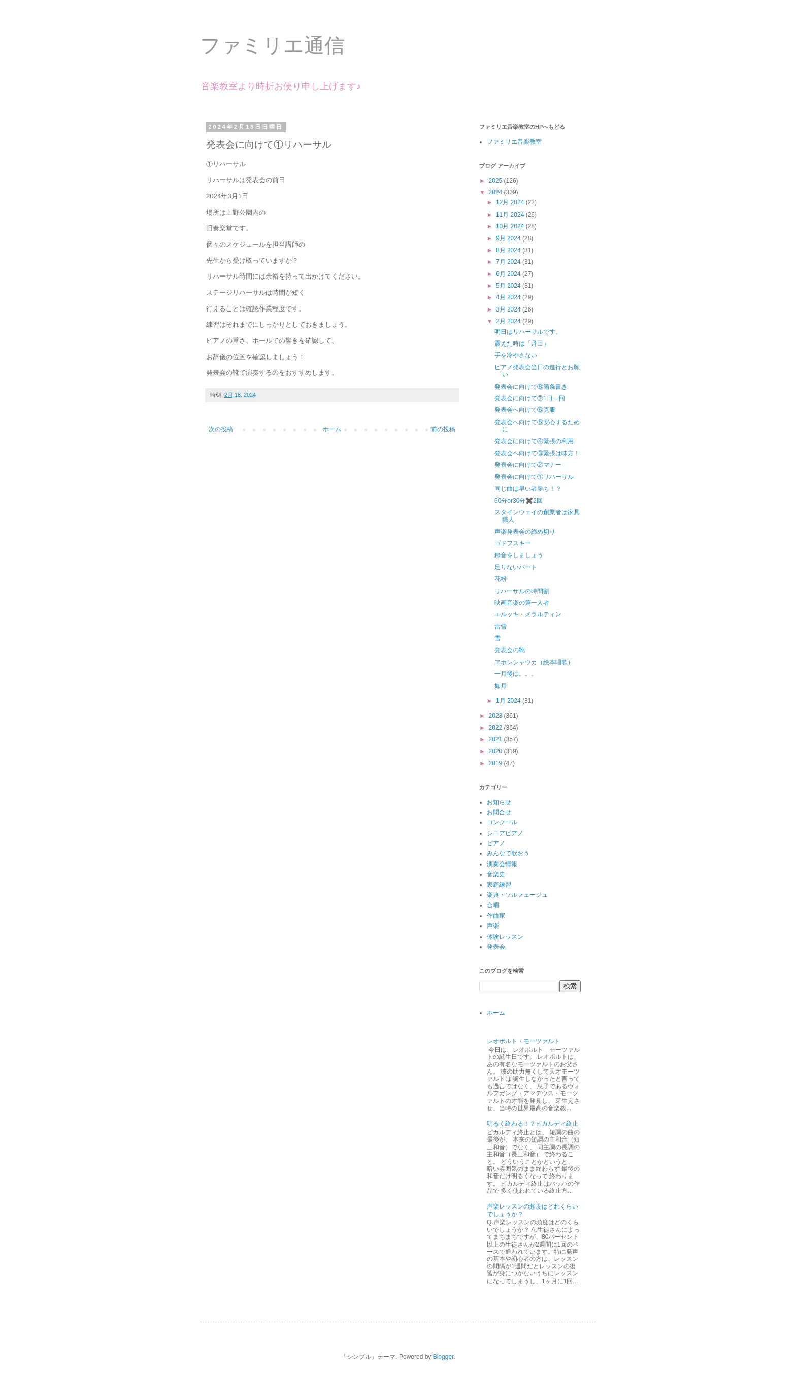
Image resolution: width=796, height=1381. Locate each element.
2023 (496, 715)
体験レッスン (505, 936)
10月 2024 (511, 226)
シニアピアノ (505, 833)
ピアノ (496, 843)
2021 (496, 739)
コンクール (502, 822)
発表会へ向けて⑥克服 (524, 409)
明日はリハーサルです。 (527, 331)
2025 (496, 180)
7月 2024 (509, 261)
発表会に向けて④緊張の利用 (534, 441)
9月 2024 (509, 238)
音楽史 (496, 874)
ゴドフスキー (512, 543)
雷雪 (500, 626)
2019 (496, 763)
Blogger (443, 1356)
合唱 (493, 905)
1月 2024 (509, 700)
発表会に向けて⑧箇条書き (531, 386)
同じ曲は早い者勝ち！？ (527, 488)
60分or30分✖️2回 (518, 500)
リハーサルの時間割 (521, 591)
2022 (496, 727)
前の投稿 (443, 429)
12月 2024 (511, 202)
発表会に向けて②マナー (527, 464)
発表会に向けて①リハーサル (534, 476)
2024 (496, 192)
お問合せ (499, 812)
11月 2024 (511, 214)
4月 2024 (509, 297)
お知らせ (499, 802)
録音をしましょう (518, 555)
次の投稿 (221, 429)
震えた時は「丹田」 (521, 343)
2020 (496, 751)
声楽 (493, 925)
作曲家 (496, 915)
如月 (500, 685)
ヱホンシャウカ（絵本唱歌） (534, 662)
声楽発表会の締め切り (524, 531)
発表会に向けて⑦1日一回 (529, 398)
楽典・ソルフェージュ (517, 895)
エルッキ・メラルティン (527, 614)
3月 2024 (509, 309)
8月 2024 (509, 250)
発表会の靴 (509, 650)
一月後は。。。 (515, 673)
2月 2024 (509, 321)
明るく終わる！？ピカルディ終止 (532, 1123)
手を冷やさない (515, 355)
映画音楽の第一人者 (521, 602)
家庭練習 (499, 884)
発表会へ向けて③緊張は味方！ (537, 453)
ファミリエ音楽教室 (514, 141)
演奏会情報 (502, 864)
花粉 (500, 578)
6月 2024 (509, 274)
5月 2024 (509, 285)
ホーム (332, 429)
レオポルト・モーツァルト (526, 1041)
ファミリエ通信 (272, 45)
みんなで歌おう (508, 853)
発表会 (496, 946)
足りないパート (515, 567)
